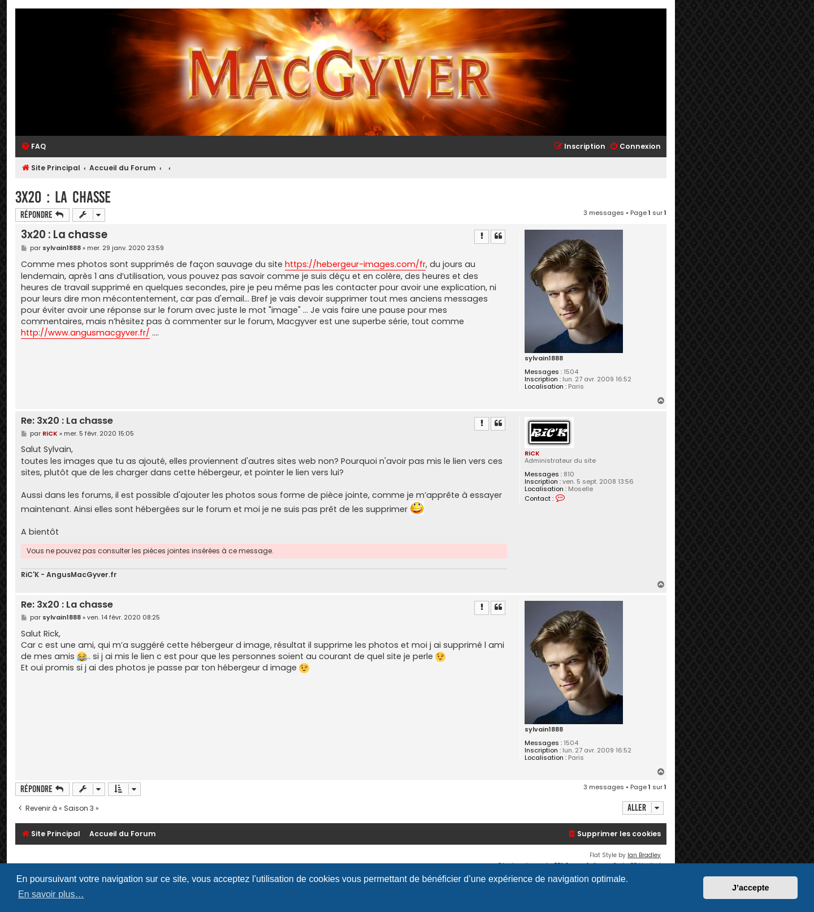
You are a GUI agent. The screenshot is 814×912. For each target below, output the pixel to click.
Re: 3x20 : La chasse (67, 421)
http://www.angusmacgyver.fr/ (85, 332)
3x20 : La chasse (63, 197)
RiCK (532, 453)
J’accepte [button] (750, 887)
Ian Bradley (644, 855)
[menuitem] (33, 146)
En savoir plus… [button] (51, 894)
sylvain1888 (544, 358)
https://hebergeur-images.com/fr (355, 264)
